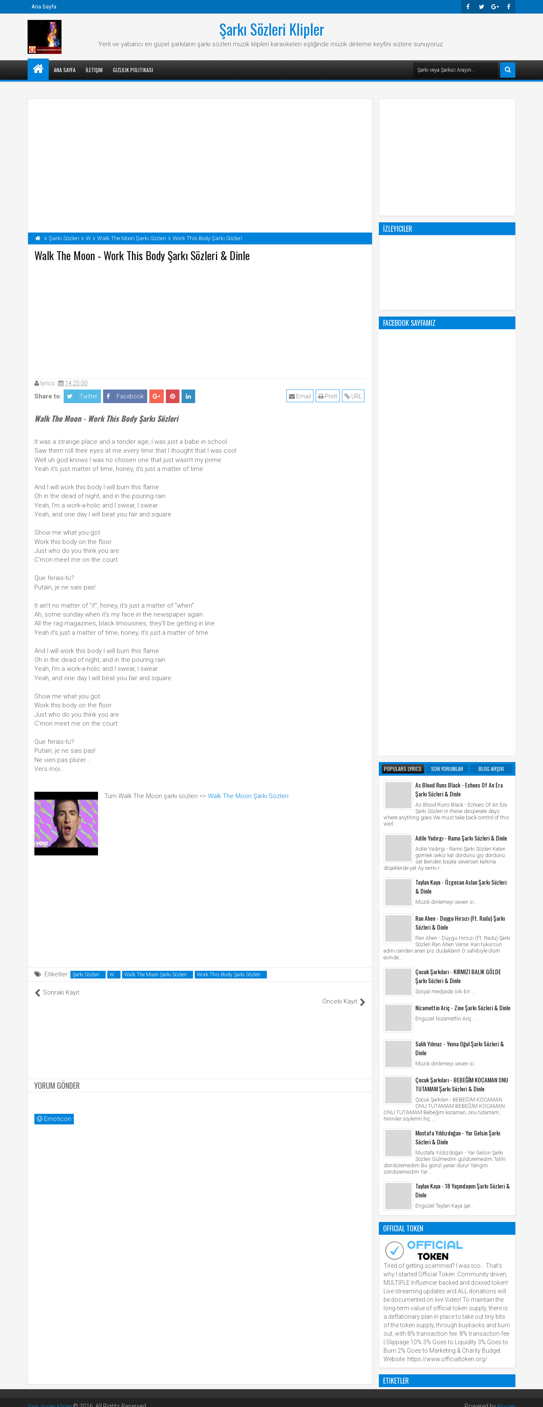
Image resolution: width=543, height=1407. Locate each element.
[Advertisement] (200, 318)
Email (301, 396)
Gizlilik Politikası (133, 69)
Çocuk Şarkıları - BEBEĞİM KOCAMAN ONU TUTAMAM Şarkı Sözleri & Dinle (461, 742)
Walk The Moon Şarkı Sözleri (248, 796)
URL (354, 396)
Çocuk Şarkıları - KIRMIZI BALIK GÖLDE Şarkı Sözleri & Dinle (458, 634)
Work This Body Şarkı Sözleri (228, 975)
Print (329, 396)
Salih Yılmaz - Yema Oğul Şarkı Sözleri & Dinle (459, 706)
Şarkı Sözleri (86, 975)
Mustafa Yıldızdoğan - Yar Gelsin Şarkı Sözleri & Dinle (457, 795)
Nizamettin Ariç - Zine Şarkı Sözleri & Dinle (462, 665)
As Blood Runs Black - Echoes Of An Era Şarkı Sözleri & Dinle (459, 448)
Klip (390, 1054)
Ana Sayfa (43, 6)
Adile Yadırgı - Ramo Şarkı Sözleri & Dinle (461, 496)
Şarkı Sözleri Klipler (271, 29)
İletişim (94, 69)
